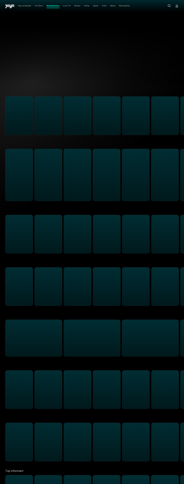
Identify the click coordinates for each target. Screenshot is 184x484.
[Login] (177, 6)
